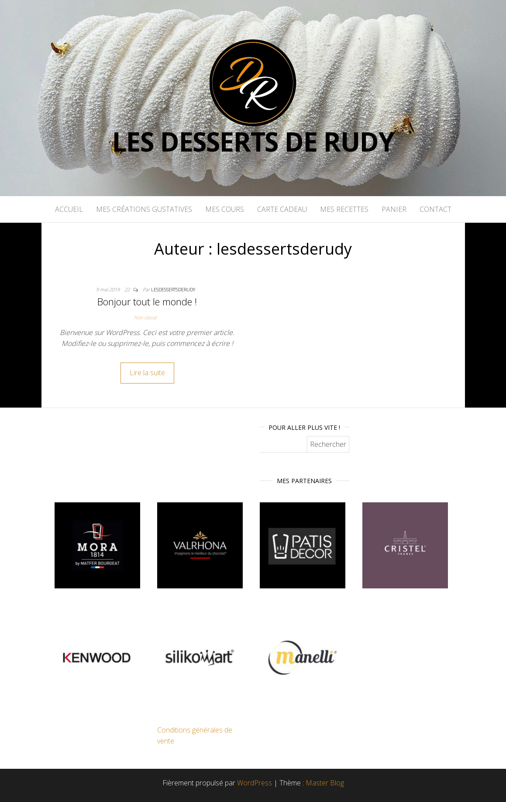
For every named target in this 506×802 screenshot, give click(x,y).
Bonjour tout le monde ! (147, 301)
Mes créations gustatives (144, 209)
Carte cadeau (282, 209)
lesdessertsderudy (173, 289)
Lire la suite (147, 372)
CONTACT (435, 209)
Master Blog (325, 783)
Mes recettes (344, 209)
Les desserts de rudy (253, 141)
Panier (394, 209)
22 (127, 289)
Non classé (145, 317)
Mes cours (224, 209)
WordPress (254, 783)
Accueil (69, 209)
